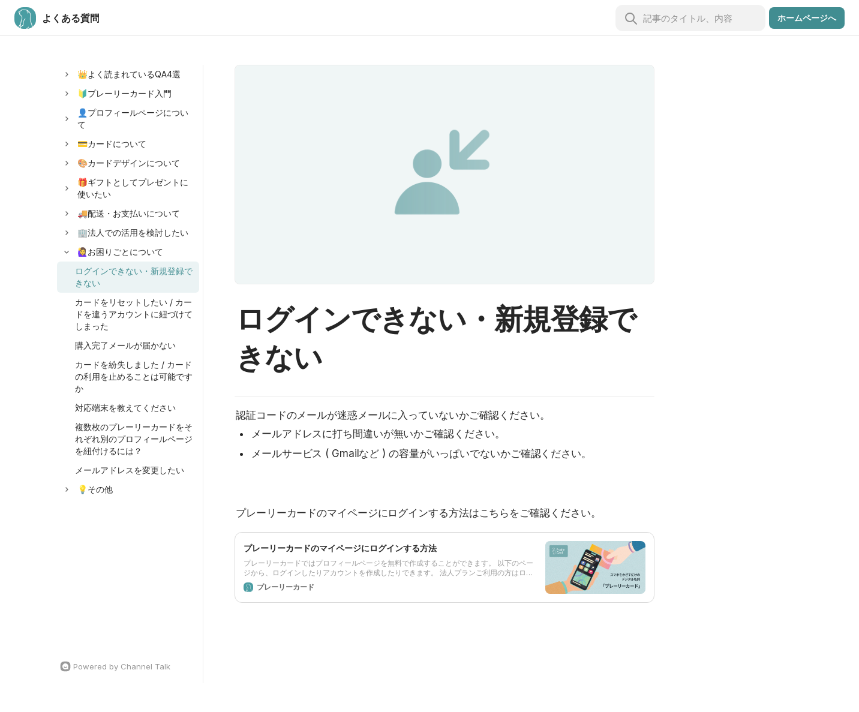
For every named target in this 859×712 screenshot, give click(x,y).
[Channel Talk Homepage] (128, 666)
